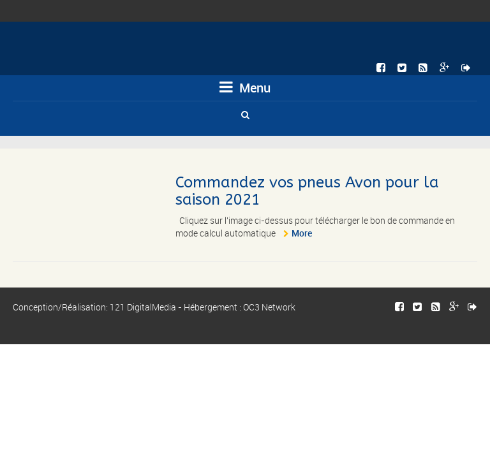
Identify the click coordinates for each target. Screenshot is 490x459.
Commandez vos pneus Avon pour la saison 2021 (307, 190)
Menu (245, 87)
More (302, 233)
